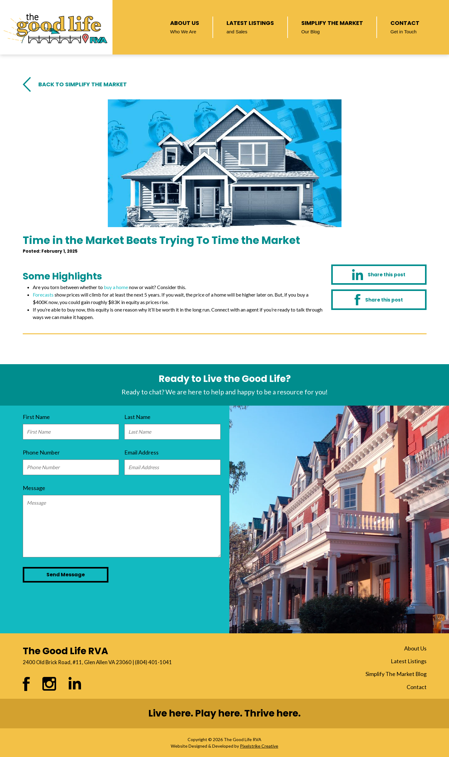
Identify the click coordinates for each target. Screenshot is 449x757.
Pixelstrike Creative (259, 746)
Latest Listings (250, 26)
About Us (184, 26)
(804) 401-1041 (153, 662)
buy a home (116, 287)
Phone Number (41, 452)
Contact (404, 26)
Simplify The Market (332, 26)
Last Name (137, 417)
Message (34, 488)
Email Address (141, 452)
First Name (36, 417)
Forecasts (43, 295)
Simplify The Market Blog (396, 673)
